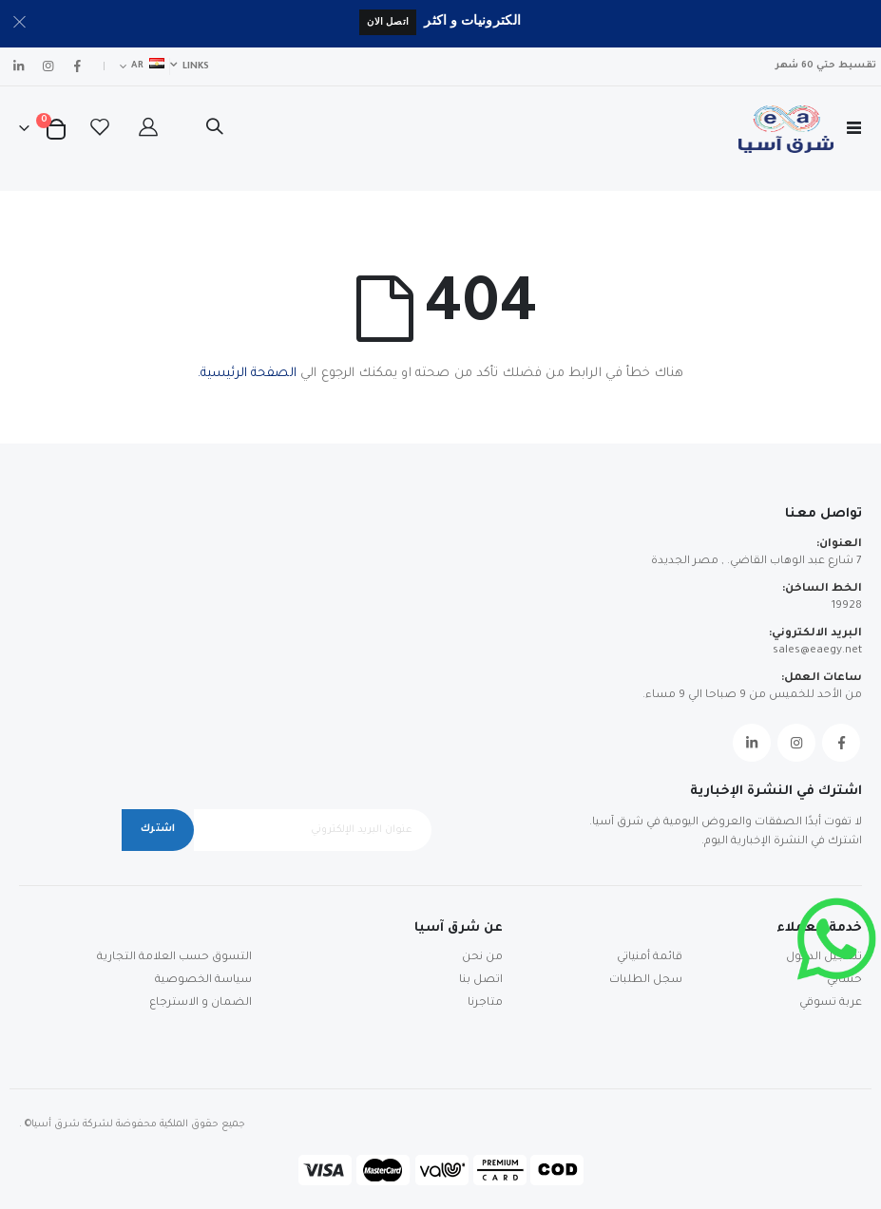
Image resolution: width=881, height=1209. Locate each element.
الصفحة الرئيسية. (247, 374)
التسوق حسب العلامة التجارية (174, 958)
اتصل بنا (481, 980)
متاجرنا (485, 1003)
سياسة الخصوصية (203, 980)
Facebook (841, 743)
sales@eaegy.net (817, 651)
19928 (847, 606)
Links (195, 67)
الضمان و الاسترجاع (200, 1003)
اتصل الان (388, 21)
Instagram (796, 743)
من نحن (482, 958)
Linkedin (752, 743)
